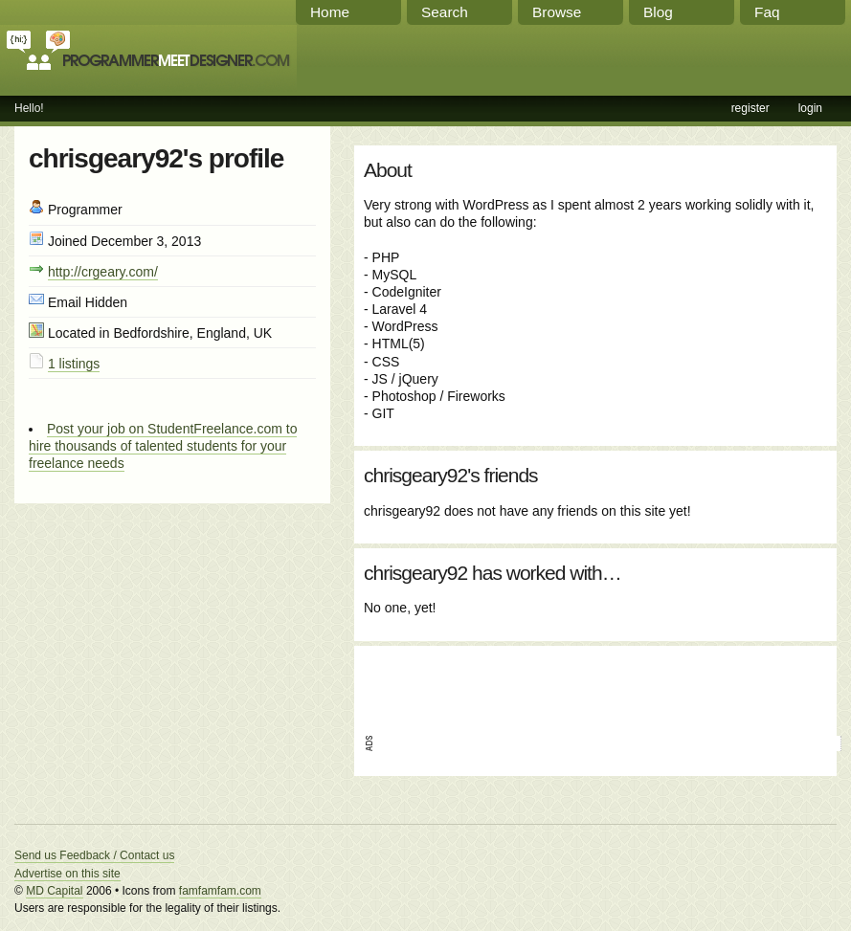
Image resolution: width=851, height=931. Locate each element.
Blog (658, 12)
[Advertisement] (588, 684)
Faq (767, 12)
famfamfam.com (220, 891)
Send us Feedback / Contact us (94, 855)
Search (444, 12)
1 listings (74, 363)
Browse (556, 12)
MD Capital (54, 891)
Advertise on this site (67, 873)
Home (329, 12)
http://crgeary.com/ (103, 271)
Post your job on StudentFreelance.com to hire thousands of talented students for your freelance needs (163, 446)
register (750, 108)
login (810, 108)
